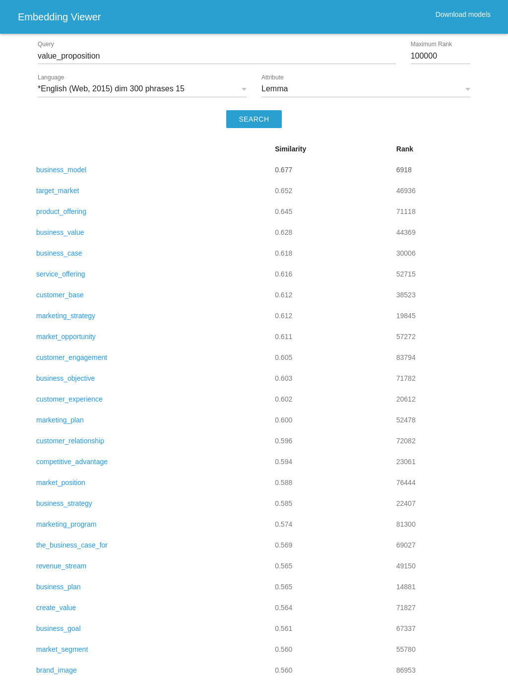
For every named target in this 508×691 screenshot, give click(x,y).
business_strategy (64, 503)
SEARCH (254, 119)
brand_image (56, 670)
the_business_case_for (72, 545)
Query (46, 44)
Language (51, 77)
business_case (59, 253)
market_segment (62, 649)
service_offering (60, 274)
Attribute (272, 77)
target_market (57, 191)
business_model (61, 170)
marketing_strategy (65, 316)
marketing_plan (60, 420)
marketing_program (66, 524)
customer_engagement (71, 357)
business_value (60, 232)
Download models (463, 14)
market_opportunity (66, 337)
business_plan (58, 587)
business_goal (58, 628)
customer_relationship (70, 441)
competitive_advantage (72, 462)
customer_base (60, 295)
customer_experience (69, 399)
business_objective (65, 378)
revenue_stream (61, 566)
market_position (60, 482)
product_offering (61, 211)
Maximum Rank (431, 44)
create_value (56, 608)
